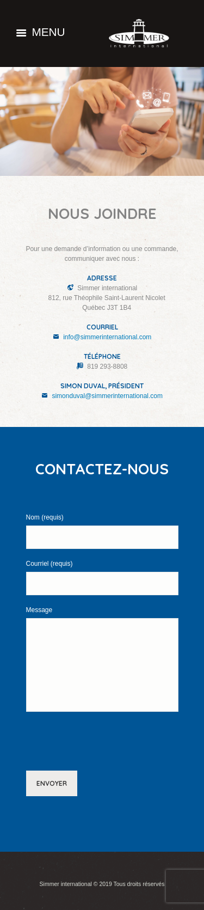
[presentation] (89, 743)
